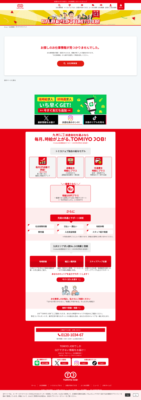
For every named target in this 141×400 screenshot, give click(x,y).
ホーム (5, 27)
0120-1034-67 (70, 334)
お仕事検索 (59, 7)
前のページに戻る (10, 80)
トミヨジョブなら (69, 7)
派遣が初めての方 (82, 7)
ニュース (96, 385)
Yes (128, 395)
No (136, 395)
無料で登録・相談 (69, 307)
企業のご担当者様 (110, 7)
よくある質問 (93, 7)
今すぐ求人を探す (69, 279)
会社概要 (101, 7)
